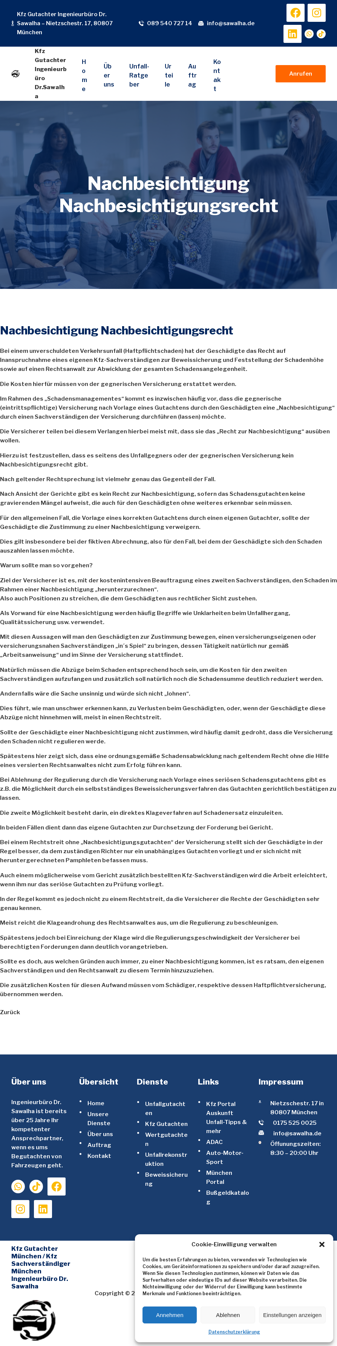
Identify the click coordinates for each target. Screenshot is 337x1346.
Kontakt (99, 1155)
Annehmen (170, 1315)
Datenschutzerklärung (234, 1332)
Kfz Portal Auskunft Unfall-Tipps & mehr (226, 1117)
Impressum (281, 1081)
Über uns (100, 1134)
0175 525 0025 (295, 1122)
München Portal (219, 1177)
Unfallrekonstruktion (166, 1159)
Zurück (10, 1012)
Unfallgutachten (165, 1108)
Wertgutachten (166, 1139)
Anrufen (300, 73)
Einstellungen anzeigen (292, 1315)
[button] (322, 1244)
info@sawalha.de (230, 23)
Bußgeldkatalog (227, 1197)
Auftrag (99, 1145)
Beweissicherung (166, 1179)
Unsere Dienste (98, 1119)
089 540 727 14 (169, 23)
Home (95, 1103)
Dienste (152, 1081)
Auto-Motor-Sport (225, 1157)
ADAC (214, 1141)
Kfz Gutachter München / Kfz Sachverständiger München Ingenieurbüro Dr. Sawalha (40, 1267)
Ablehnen (228, 1315)
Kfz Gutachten (166, 1123)
